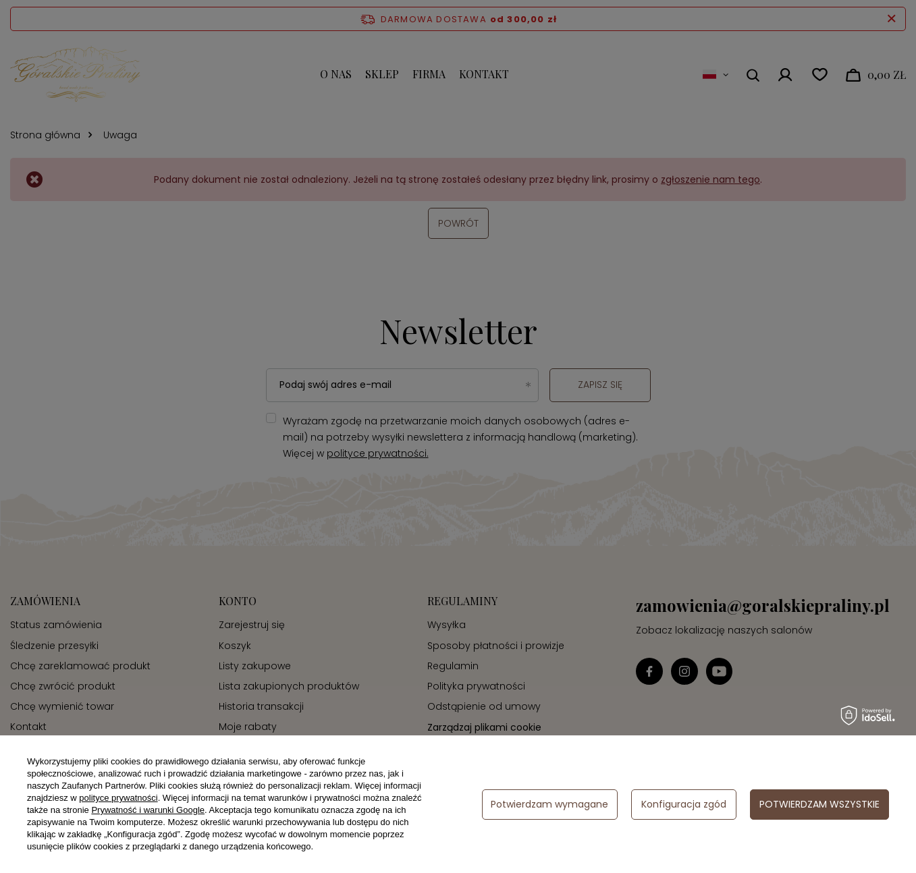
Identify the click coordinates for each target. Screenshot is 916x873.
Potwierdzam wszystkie (819, 804)
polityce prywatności (118, 798)
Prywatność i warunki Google (148, 810)
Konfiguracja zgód (683, 804)
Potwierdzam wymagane (549, 804)
